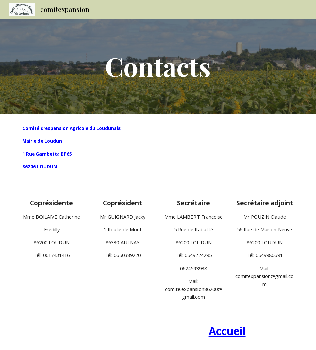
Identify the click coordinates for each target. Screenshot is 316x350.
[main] (158, 66)
